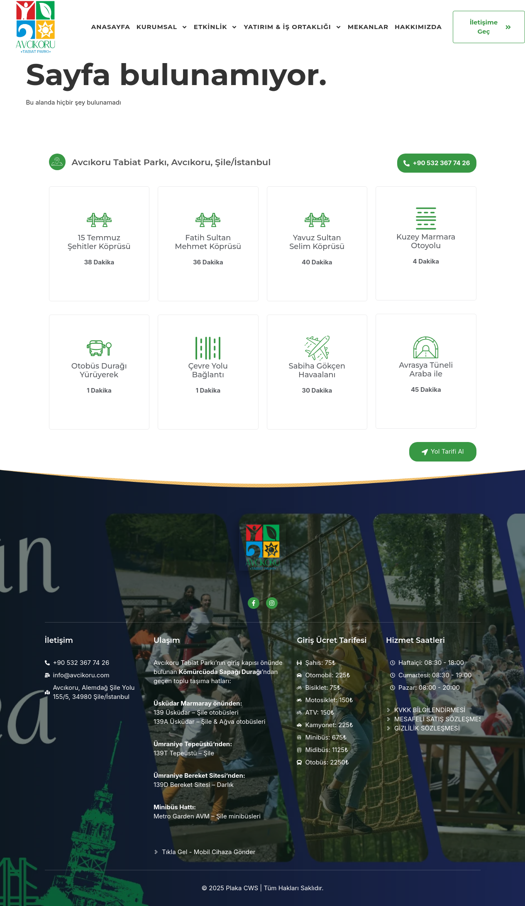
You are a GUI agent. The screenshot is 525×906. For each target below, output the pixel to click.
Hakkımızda (418, 27)
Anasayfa (110, 27)
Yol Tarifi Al (443, 451)
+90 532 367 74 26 (436, 163)
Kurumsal (162, 27)
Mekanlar (368, 27)
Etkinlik (216, 27)
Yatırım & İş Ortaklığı (292, 27)
